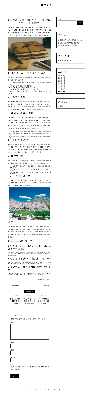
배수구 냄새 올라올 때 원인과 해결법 (43, 301)
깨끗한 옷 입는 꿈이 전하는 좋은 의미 (68, 43)
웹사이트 (13, 357)
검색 (59, 19)
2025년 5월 (61, 83)
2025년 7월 (61, 80)
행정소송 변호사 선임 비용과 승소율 (16, 301)
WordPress (60, 390)
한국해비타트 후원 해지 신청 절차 (67, 45)
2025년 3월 (61, 86)
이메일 (12, 350)
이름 (12, 342)
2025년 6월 (61, 82)
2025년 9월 (61, 77)
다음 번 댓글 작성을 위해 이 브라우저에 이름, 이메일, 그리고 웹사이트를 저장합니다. (29, 368)
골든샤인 (46, 5)
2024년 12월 (61, 91)
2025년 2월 (61, 88)
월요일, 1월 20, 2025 (34, 23)
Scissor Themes (40, 390)
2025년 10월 (61, 76)
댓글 (12, 322)
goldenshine (24, 23)
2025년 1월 (61, 89)
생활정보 (29, 16)
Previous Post (15, 285)
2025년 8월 (61, 79)
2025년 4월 (61, 85)
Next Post (46, 285)
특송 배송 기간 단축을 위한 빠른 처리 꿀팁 (29, 301)
